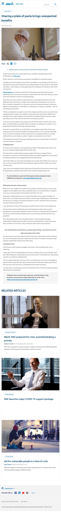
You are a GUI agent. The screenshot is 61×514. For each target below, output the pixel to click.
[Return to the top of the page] (33, 493)
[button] (3, 4)
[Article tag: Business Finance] (10, 332)
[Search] (50, 4)
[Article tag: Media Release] (9, 394)
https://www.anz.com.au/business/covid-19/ (22, 280)
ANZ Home (24, 501)
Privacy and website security (10, 501)
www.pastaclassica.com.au (32, 178)
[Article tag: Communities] (9, 456)
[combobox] (50, 4)
